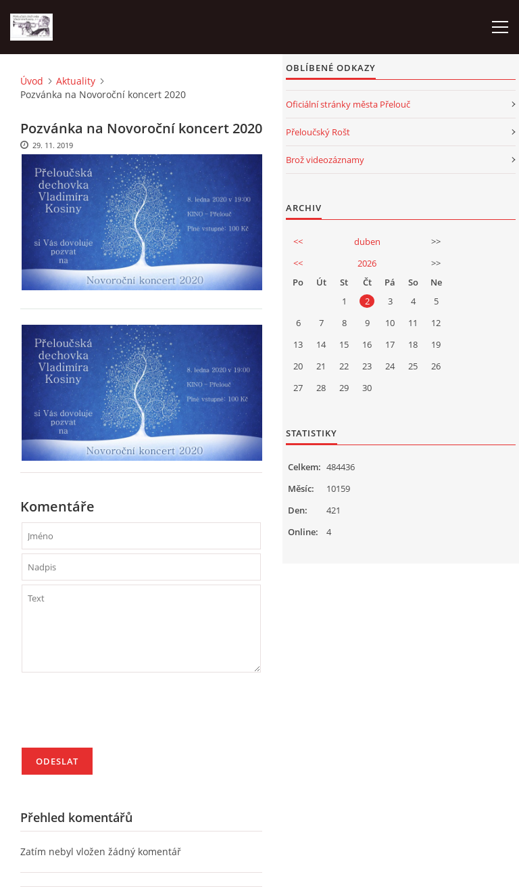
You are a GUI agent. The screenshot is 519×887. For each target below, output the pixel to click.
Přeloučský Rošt (318, 132)
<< (298, 241)
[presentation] (124, 715)
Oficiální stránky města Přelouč (348, 104)
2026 (366, 263)
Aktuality (75, 80)
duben (367, 241)
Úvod (31, 80)
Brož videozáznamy (325, 160)
